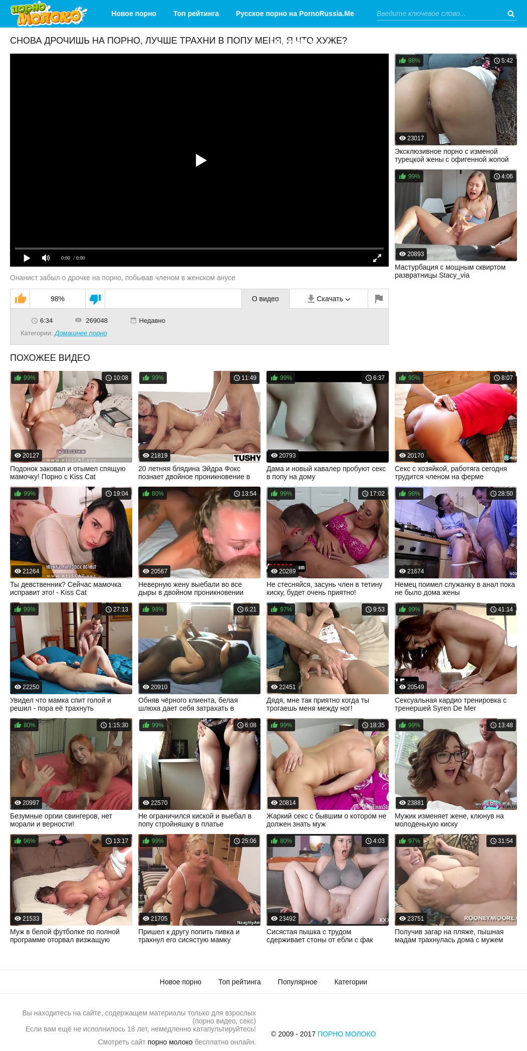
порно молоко (170, 1042)
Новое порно (133, 14)
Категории (287, 41)
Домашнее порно (81, 333)
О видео (265, 299)
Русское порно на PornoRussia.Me (295, 14)
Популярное (298, 982)
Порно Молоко (347, 1034)
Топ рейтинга (196, 14)
